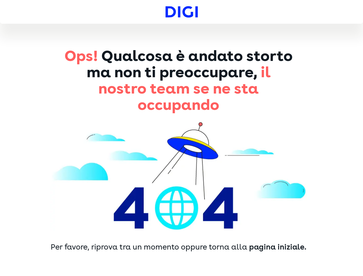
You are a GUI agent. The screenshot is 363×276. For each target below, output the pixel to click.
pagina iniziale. (277, 247)
